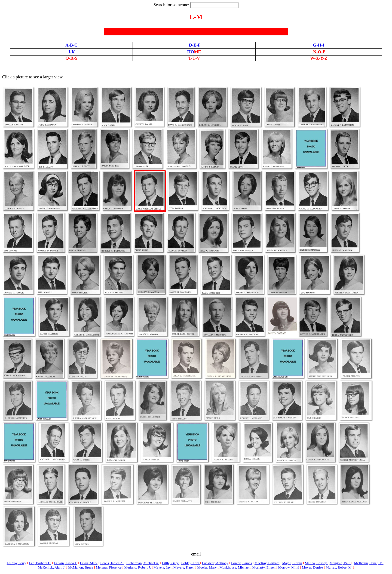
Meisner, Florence (109, 567)
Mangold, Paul (340, 563)
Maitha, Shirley (316, 563)
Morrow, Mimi (288, 567)
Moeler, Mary (207, 567)
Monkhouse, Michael (234, 567)
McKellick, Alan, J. (51, 567)
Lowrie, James (241, 563)
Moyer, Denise (312, 567)
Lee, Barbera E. (40, 563)
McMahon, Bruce (80, 567)
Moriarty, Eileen (263, 567)
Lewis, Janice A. (112, 563)
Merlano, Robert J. (137, 567)
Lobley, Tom (190, 563)
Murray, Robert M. (339, 567)
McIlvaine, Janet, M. (369, 563)
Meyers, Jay (162, 567)
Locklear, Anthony (215, 563)
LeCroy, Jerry (16, 563)
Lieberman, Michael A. (142, 563)
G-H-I (318, 45)
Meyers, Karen (184, 567)
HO (194, 52)
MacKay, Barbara (267, 563)
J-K (71, 52)
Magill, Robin (292, 563)
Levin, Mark (88, 563)
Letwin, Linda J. (65, 563)
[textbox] (214, 5)
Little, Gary (170, 563)
